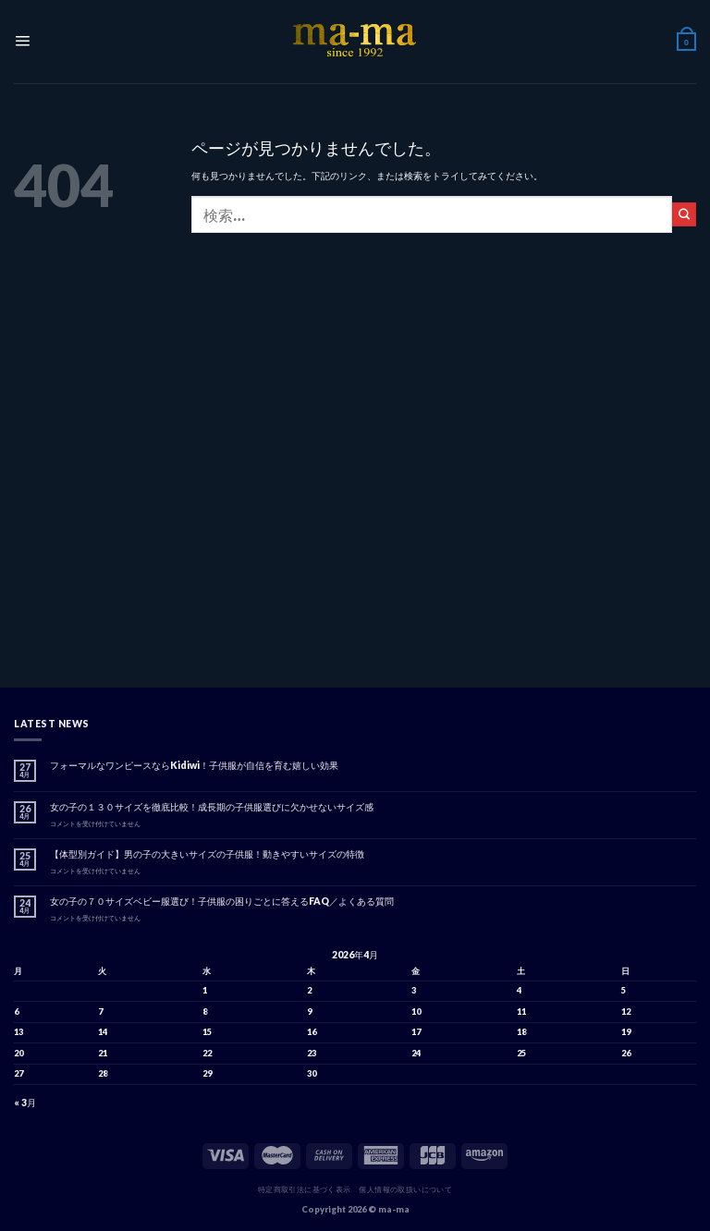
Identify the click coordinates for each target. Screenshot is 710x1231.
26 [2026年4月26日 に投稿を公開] (625, 1053)
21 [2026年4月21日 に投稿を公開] (102, 1053)
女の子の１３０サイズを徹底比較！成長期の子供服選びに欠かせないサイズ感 (211, 806)
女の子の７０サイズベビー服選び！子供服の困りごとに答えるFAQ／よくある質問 (222, 901)
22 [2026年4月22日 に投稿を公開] (207, 1053)
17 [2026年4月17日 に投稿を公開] (416, 1032)
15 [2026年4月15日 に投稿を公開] (207, 1032)
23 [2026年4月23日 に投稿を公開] (311, 1053)
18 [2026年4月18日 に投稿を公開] (521, 1032)
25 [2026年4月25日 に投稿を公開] (521, 1053)
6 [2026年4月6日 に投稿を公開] (16, 1011)
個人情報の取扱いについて (405, 1189)
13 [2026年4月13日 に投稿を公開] (18, 1032)
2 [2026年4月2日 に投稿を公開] (309, 990)
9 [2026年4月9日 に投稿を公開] (309, 1011)
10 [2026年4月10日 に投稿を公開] (416, 1011)
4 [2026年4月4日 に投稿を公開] (519, 990)
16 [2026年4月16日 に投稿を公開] (311, 1032)
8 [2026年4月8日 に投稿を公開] (204, 1011)
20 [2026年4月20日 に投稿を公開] (18, 1053)
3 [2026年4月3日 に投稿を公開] (413, 990)
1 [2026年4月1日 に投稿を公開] (204, 990)
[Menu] (21, 42)
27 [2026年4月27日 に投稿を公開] (18, 1073)
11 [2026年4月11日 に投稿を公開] (521, 1011)
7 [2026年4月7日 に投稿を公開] (100, 1011)
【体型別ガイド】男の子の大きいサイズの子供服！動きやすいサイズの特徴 (207, 853)
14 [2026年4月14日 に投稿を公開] (102, 1032)
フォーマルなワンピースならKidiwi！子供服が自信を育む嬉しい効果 (194, 765)
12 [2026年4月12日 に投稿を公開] (625, 1011)
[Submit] (684, 214)
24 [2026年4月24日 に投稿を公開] (416, 1053)
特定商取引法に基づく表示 (304, 1189)
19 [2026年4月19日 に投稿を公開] (625, 1032)
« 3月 (25, 1102)
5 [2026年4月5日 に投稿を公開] (623, 990)
